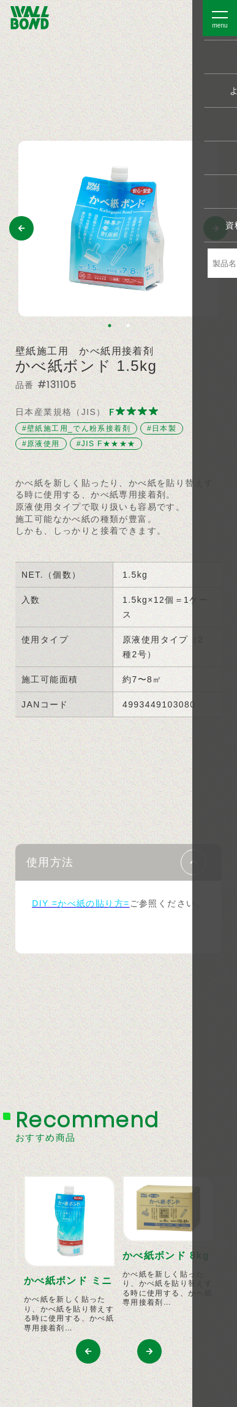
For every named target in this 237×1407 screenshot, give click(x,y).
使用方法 (50, 862)
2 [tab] (128, 325)
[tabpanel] (118, 228)
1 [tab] (109, 325)
